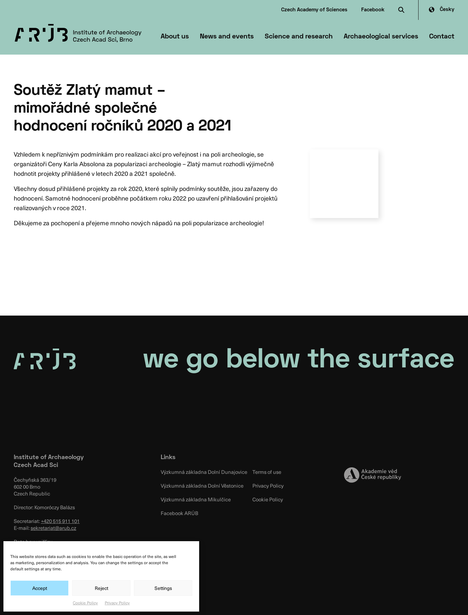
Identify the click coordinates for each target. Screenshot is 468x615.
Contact (441, 37)
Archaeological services (381, 37)
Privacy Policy (117, 603)
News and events (227, 37)
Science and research (299, 37)
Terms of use (266, 472)
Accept (39, 588)
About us (175, 37)
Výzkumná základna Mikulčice (196, 499)
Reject (101, 588)
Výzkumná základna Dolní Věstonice (202, 485)
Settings (163, 588)
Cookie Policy (85, 603)
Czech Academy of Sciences (314, 10)
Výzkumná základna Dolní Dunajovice (204, 472)
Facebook (373, 10)
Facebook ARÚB (179, 513)
